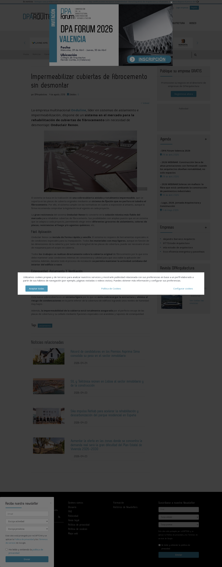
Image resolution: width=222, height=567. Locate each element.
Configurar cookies (183, 288)
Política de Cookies (111, 288)
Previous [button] (24, 42)
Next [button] (197, 42)
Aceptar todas (36, 288)
